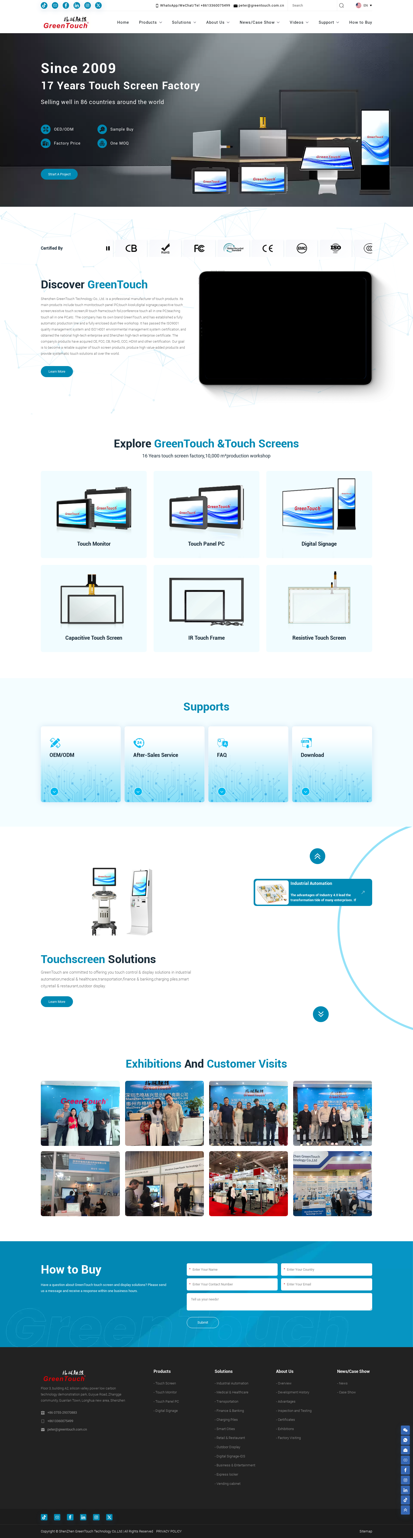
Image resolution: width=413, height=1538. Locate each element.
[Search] (312, 5)
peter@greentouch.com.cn (67, 1429)
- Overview (284, 1383)
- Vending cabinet (227, 1484)
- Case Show (346, 1392)
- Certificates (285, 1420)
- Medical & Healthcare (231, 1392)
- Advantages (286, 1401)
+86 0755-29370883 (62, 1412)
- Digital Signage (166, 1411)
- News (342, 1383)
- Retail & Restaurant (230, 1438)
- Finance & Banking (229, 1411)
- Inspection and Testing (294, 1411)
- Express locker (226, 1474)
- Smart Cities (225, 1429)
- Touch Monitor (165, 1392)
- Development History (292, 1392)
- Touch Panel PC (166, 1401)
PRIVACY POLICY (169, 1531)
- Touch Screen (165, 1383)
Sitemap (366, 1531)
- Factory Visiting (288, 1438)
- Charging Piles (226, 1420)
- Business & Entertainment (235, 1465)
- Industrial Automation (231, 1383)
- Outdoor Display (227, 1447)
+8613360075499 (60, 1421)
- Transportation (226, 1401)
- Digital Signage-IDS (230, 1456)
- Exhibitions (285, 1429)
